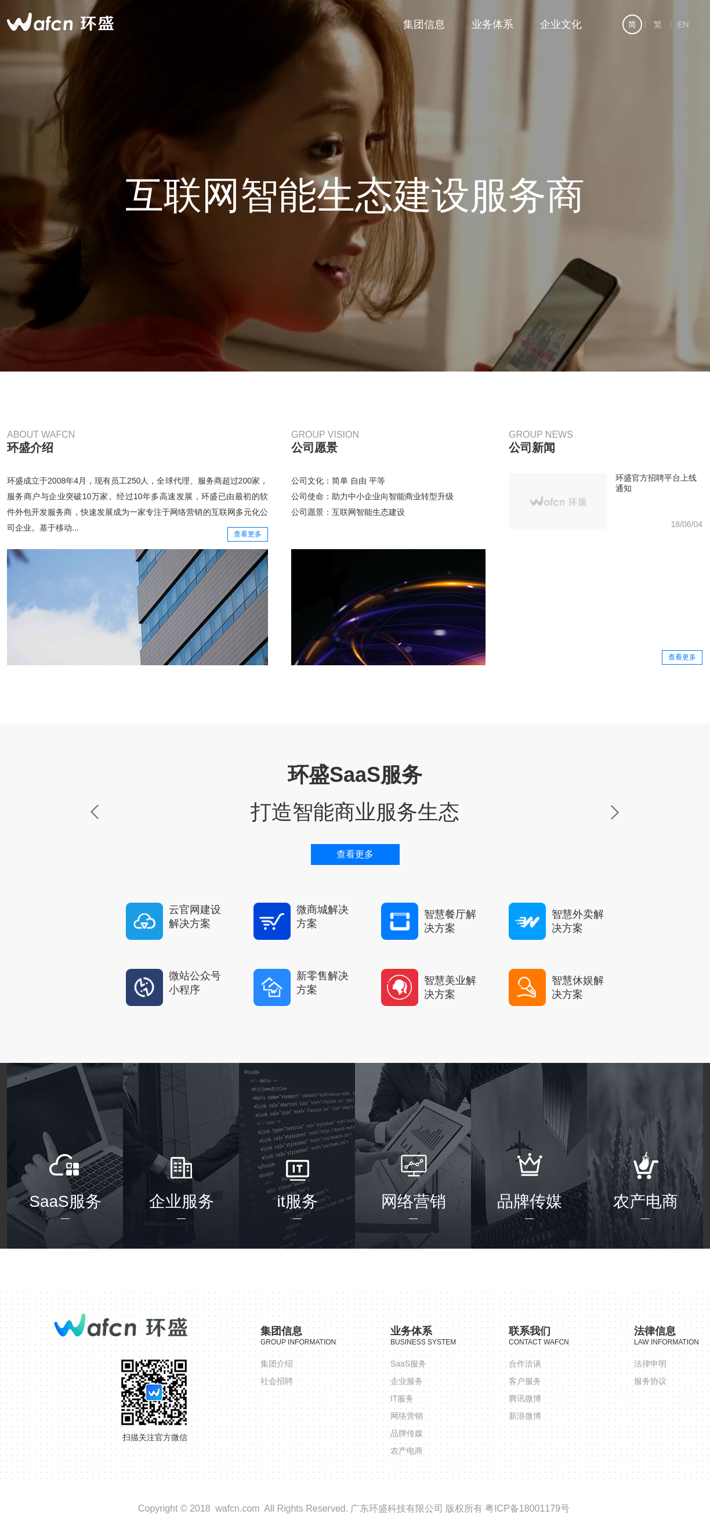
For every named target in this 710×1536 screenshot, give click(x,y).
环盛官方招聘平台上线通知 (656, 483)
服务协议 (650, 1381)
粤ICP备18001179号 (527, 1508)
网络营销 (406, 1415)
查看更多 (248, 534)
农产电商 (406, 1450)
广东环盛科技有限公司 (396, 1508)
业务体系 (492, 24)
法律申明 (650, 1363)
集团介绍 (276, 1363)
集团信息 (424, 24)
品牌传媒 (406, 1433)
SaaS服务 (408, 1363)
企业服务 (406, 1381)
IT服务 (402, 1398)
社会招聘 (276, 1381)
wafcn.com (237, 1508)
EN (681, 24)
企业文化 (561, 24)
